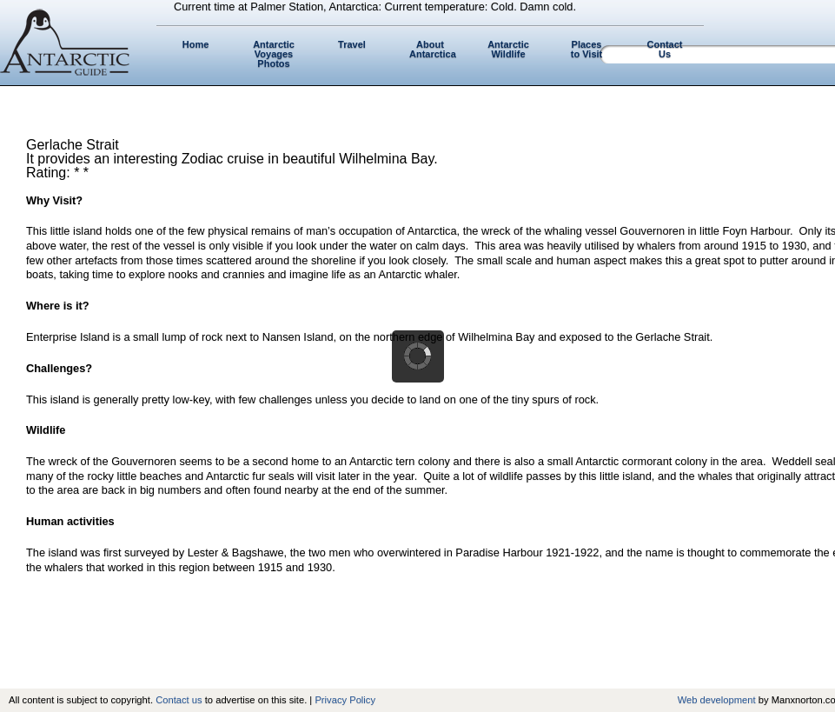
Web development (717, 700)
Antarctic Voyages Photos (274, 54)
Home (195, 44)
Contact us (179, 700)
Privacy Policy (345, 700)
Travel (352, 44)
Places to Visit (586, 49)
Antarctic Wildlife (508, 49)
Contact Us (665, 49)
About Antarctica (432, 49)
